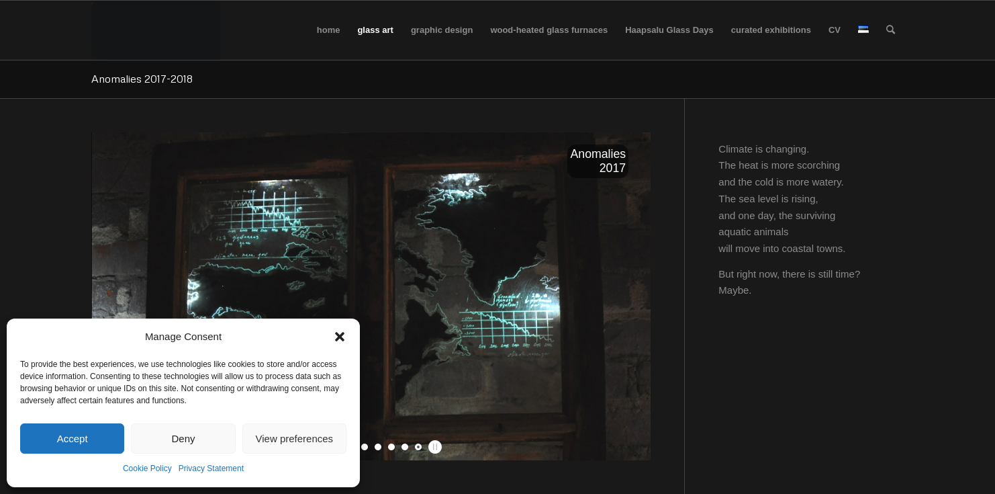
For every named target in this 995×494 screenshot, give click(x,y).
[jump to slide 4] (364, 447)
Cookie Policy (147, 468)
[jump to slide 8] (418, 447)
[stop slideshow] (433, 447)
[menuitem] (328, 30)
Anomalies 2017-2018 (142, 78)
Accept (72, 438)
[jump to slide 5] (378, 447)
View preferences (295, 438)
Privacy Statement (211, 468)
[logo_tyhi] (155, 30)
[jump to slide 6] (391, 447)
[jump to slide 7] (405, 447)
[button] (339, 336)
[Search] (891, 30)
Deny (183, 438)
